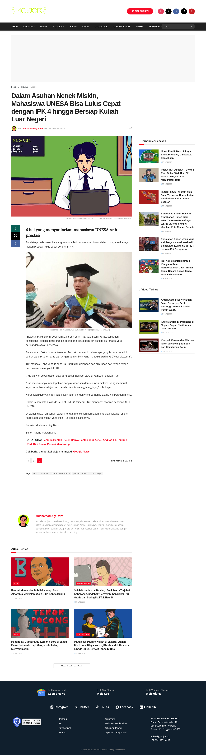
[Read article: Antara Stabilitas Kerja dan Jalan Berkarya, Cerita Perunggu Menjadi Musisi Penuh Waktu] (149, 305)
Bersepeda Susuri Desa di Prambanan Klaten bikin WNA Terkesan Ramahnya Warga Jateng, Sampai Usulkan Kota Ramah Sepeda (177, 220)
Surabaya (96, 473)
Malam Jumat (122, 26)
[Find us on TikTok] (184, 11)
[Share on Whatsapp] (15, 228)
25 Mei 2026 (16, 653)
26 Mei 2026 (79, 602)
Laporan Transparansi (115, 732)
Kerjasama (110, 719)
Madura (44, 473)
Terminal (154, 26)
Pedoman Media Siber (116, 723)
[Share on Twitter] (15, 236)
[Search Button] (192, 26)
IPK (35, 473)
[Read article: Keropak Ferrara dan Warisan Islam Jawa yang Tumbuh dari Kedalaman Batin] (149, 345)
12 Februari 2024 (57, 128)
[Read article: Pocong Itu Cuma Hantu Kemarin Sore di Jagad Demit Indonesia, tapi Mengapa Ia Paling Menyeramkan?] (40, 623)
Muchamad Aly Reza (33, 128)
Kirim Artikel (65, 728)
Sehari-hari (83, 583)
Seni (16, 635)
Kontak (62, 732)
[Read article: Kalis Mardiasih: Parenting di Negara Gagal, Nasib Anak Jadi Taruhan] (149, 327)
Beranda (15, 87)
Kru (60, 723)
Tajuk (43, 26)
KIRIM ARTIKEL (140, 11)
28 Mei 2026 (166, 279)
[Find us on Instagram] (161, 11)
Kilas (73, 26)
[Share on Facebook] (15, 244)
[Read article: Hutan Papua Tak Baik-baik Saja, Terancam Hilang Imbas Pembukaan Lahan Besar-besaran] (149, 197)
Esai (15, 26)
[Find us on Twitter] (168, 11)
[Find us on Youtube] (192, 11)
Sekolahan (83, 635)
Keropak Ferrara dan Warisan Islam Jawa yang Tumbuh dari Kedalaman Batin (178, 343)
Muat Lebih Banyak (71, 666)
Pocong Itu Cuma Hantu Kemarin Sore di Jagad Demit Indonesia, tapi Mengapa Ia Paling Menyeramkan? (39, 645)
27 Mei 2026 (16, 598)
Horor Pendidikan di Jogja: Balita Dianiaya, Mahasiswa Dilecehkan (176, 154)
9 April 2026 (167, 351)
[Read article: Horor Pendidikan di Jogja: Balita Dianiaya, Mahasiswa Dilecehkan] (149, 156)
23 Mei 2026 (166, 206)
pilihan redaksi (81, 473)
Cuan (85, 26)
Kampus (33, 87)
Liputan (28, 26)
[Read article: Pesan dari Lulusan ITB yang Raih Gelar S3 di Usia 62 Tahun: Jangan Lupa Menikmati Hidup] (149, 175)
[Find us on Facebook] (176, 11)
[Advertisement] (71, 496)
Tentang (63, 719)
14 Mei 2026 (166, 314)
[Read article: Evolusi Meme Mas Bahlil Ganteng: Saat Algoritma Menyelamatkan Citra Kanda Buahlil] (40, 571)
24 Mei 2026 (79, 653)
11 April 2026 (167, 333)
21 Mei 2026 (166, 231)
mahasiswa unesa (61, 473)
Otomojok (101, 26)
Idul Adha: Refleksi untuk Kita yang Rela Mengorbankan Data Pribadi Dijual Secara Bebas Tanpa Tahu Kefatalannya (177, 267)
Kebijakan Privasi (113, 728)
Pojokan (58, 26)
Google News (81, 451)
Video (139, 26)
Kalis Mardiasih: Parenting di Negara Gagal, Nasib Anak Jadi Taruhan (177, 325)
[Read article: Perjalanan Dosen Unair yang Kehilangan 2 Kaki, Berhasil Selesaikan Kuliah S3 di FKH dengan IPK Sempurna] (149, 244)
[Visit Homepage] (29, 11)
